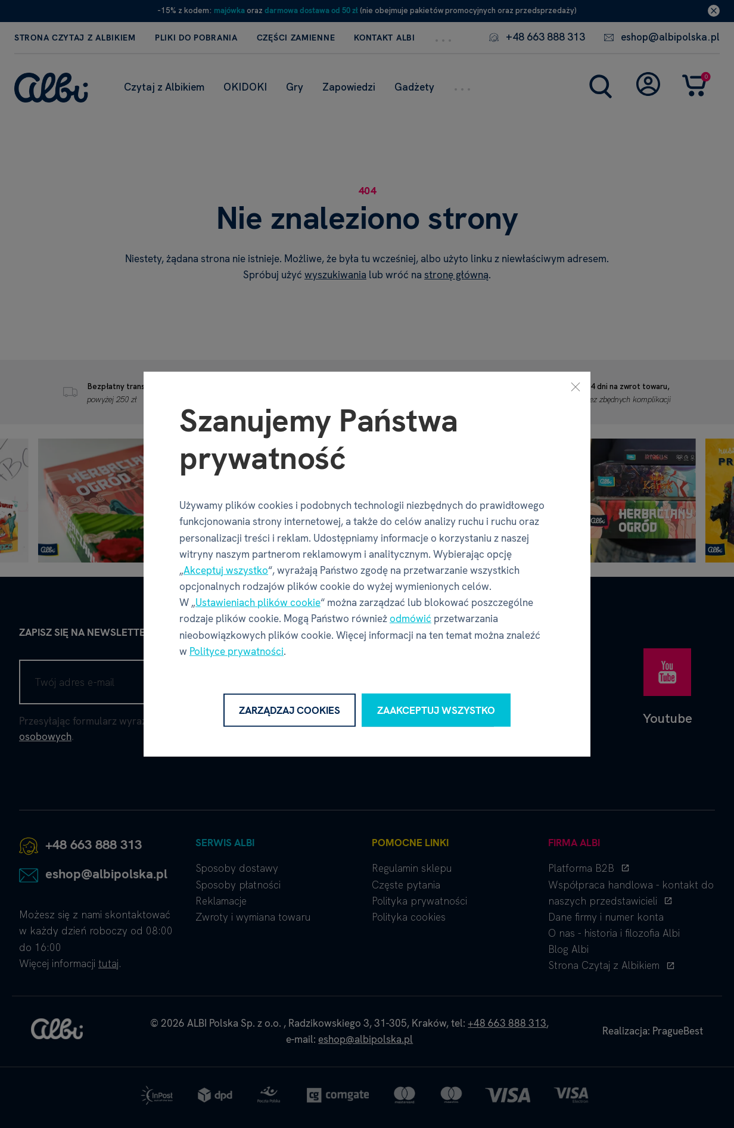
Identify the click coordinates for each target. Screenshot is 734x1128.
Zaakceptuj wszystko (436, 709)
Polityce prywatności (236, 651)
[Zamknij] (575, 386)
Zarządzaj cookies (289, 709)
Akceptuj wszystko (226, 570)
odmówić (410, 618)
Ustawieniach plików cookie (258, 602)
